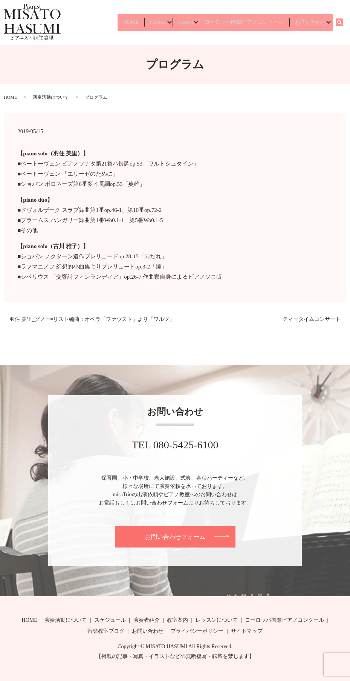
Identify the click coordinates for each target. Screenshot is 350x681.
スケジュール (110, 620)
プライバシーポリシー (197, 631)
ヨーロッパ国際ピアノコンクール (239, 22)
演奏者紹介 (146, 620)
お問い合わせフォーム (175, 537)
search (342, 22)
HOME (117, 22)
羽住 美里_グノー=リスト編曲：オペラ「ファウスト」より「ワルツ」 (91, 319)
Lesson (177, 22)
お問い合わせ (309, 22)
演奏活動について (51, 97)
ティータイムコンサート (312, 319)
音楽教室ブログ (105, 631)
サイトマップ (247, 631)
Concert (147, 22)
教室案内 (177, 620)
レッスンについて (217, 620)
